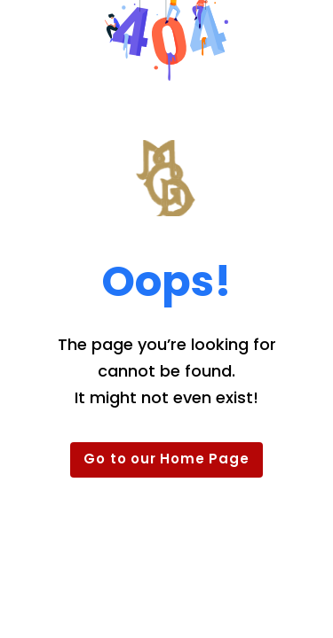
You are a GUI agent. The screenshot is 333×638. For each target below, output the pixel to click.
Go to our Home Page (166, 458)
